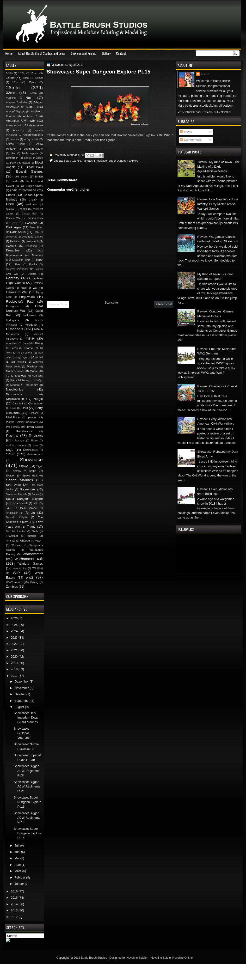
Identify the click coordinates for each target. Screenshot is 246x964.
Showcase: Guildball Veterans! (22, 733)
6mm (29, 97)
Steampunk (27, 489)
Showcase (100, 160)
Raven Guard (34, 426)
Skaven (10, 475)
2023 (14, 637)
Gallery (106, 53)
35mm (33, 93)
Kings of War (25, 352)
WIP (16, 573)
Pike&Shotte (13, 417)
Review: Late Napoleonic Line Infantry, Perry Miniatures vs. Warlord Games (217, 203)
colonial (10, 209)
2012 (14, 917)
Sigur (205, 74)
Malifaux (32, 366)
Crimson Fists (34, 218)
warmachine (19, 568)
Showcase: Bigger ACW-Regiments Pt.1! (27, 817)
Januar (19, 883)
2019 (14, 663)
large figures (23, 357)
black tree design (20, 162)
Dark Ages (13, 227)
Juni (17, 852)
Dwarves (37, 255)
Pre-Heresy (13, 426)
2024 (14, 631)
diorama (11, 245)
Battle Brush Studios (94, 957)
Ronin (34, 440)
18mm (26, 78)
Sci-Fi (10, 454)
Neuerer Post (58, 304)
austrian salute (33, 148)
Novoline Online (182, 957)
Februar (20, 877)
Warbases (17, 545)
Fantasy (87, 160)
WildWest (37, 568)
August (19, 707)
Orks (24, 408)
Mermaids (37, 375)
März (18, 871)
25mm (32, 82)
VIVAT (39, 540)
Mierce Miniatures (20, 380)
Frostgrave (12, 306)
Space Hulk (30, 475)
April (17, 864)
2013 (14, 910)
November (22, 688)
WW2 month (14, 582)
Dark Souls (18, 232)
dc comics (11, 236)
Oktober (20, 694)
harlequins (12, 320)
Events (32, 273)
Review (12, 435)
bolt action (21, 176)
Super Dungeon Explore (123, 160)
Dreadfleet (13, 250)
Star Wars (13, 485)
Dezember (22, 681)
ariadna (15, 139)
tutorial (32, 535)
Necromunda (14, 394)
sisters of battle (24, 471)
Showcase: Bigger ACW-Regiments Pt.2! (27, 786)
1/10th (9, 73)
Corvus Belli (29, 213)
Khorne (28, 348)
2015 (14, 897)
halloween (30, 315)
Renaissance (24, 431)
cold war (31, 204)
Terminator (12, 513)
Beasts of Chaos (33, 158)
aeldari (30, 107)
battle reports (30, 153)
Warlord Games (30, 563)
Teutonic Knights (16, 517)
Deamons (15, 241)
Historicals (14, 329)
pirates (32, 417)
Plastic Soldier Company (22, 422)
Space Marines (19, 480)
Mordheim (32, 385)
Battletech (12, 157)
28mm (13, 87)
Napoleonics (14, 389)
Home (8, 53)
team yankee (28, 508)
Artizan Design (15, 144)
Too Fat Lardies (15, 531)
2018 (14, 669)
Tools (35, 531)
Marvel (34, 371)
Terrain (30, 512)
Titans (31, 526)
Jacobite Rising (33, 343)
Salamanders (30, 450)
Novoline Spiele (161, 957)
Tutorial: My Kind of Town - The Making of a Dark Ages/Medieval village (218, 166)
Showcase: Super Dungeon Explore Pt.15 (27, 833)
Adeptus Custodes (16, 102)
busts (15, 181)
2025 (14, 625)
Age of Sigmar (15, 111)
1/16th (21, 73)
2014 (14, 904)
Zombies (12, 586)
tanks (36, 503)
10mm (34, 73)
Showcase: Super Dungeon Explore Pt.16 (27, 802)
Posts (186, 132)
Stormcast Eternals (16, 494)
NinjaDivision (15, 399)
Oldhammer (35, 403)
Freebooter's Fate (19, 301)
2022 (14, 644)
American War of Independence (24, 125)
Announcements (33, 134)
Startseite (111, 302)
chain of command (23, 190)
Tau (8, 507)
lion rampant (18, 361)
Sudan (35, 494)
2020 (14, 656)
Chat (10, 204)
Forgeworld (27, 297)
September (22, 700)
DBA (36, 232)
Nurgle (38, 399)
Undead (25, 540)
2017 (14, 675)
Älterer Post (163, 304)
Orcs (13, 408)
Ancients (18, 130)
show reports (35, 454)
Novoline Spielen (137, 957)
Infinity (30, 338)
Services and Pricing (83, 53)
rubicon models (16, 445)
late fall (39, 357)
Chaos (10, 195)
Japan (14, 348)
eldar (39, 260)
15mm (10, 77)
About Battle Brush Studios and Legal (41, 53)
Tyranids (10, 540)
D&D (14, 222)
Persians (33, 413)
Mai (17, 858)
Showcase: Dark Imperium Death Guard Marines (26, 717)
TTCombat (12, 536)
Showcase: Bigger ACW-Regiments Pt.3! (27, 770)
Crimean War (13, 218)
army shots (31, 139)
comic (23, 208)
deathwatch (32, 241)
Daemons (31, 222)
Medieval (20, 375)
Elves (17, 264)
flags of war (29, 287)
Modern (15, 385)
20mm (15, 82)
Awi (13, 153)
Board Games (72, 160)
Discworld (31, 246)
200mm (39, 78)
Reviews (36, 435)
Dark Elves (36, 227)
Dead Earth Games (32, 236)
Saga (9, 449)
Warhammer (33, 554)
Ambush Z (30, 116)
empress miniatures (17, 269)
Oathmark (17, 403)
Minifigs (38, 380)
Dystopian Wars (21, 260)
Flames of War (16, 292)
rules (35, 445)
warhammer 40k (29, 559)
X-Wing (34, 582)
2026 (14, 618)
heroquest (31, 324)
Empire (33, 264)
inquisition (11, 343)
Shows (24, 466)
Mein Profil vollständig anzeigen (204, 112)
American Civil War (20, 120)
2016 (14, 891)
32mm (11, 93)
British (39, 176)
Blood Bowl (34, 167)
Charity (33, 199)
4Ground (11, 98)
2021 (14, 650)
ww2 (29, 577)
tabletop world (20, 503)
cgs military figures (32, 185)
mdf (8, 375)
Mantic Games (15, 371)
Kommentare (191, 140)
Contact (121, 53)
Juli (17, 845)
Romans (19, 440)
